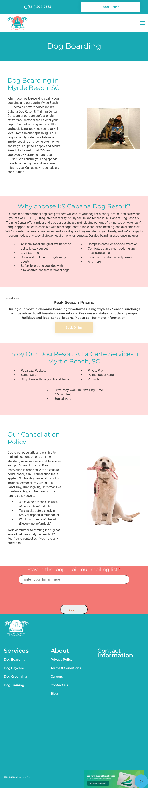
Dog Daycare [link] (14, 668)
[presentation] (74, 593)
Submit (74, 609)
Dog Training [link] (14, 685)
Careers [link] (57, 676)
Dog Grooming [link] (15, 676)
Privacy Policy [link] (61, 659)
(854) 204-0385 (39, 7)
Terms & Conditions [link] (66, 668)
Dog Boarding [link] (15, 659)
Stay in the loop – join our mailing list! (74, 569)
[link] (110, 7)
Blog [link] (54, 693)
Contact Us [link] (59, 685)
